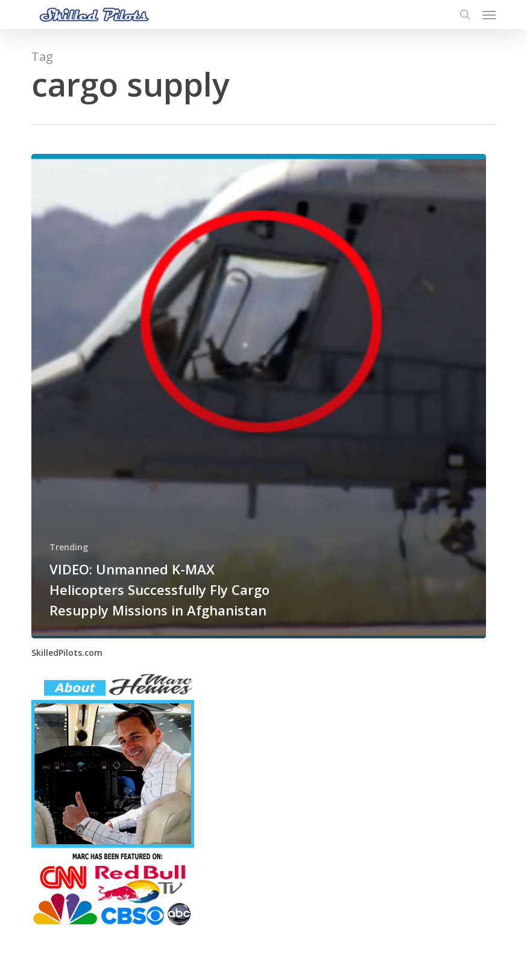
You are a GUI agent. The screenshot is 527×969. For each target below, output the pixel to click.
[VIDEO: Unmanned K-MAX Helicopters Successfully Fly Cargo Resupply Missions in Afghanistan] (258, 396)
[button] (489, 14)
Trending (68, 547)
